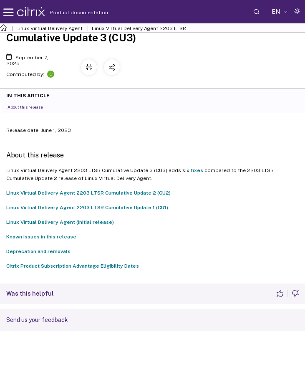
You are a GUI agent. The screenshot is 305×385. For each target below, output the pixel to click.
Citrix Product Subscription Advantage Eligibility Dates (72, 266)
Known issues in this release (41, 237)
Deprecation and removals (38, 251)
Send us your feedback (37, 320)
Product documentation (68, 12)
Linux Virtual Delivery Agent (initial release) (60, 222)
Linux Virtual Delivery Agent (49, 28)
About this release (30, 106)
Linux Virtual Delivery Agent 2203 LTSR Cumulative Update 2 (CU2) (88, 193)
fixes (197, 170)
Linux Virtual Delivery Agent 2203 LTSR (139, 28)
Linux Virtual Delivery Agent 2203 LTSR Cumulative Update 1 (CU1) (87, 207)
